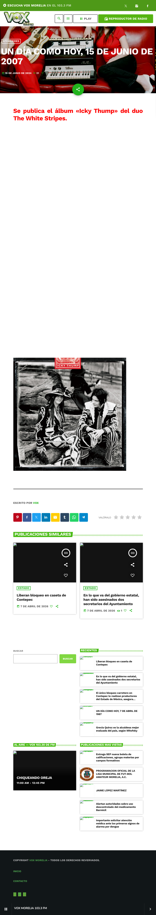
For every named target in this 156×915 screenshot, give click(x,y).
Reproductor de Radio (125, 19)
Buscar (18, 651)
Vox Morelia (38, 860)
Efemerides (11, 41)
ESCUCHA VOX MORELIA (37, 5)
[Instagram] (136, 6)
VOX (36, 503)
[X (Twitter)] (125, 6)
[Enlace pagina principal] (18, 19)
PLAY (85, 19)
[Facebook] (147, 6)
